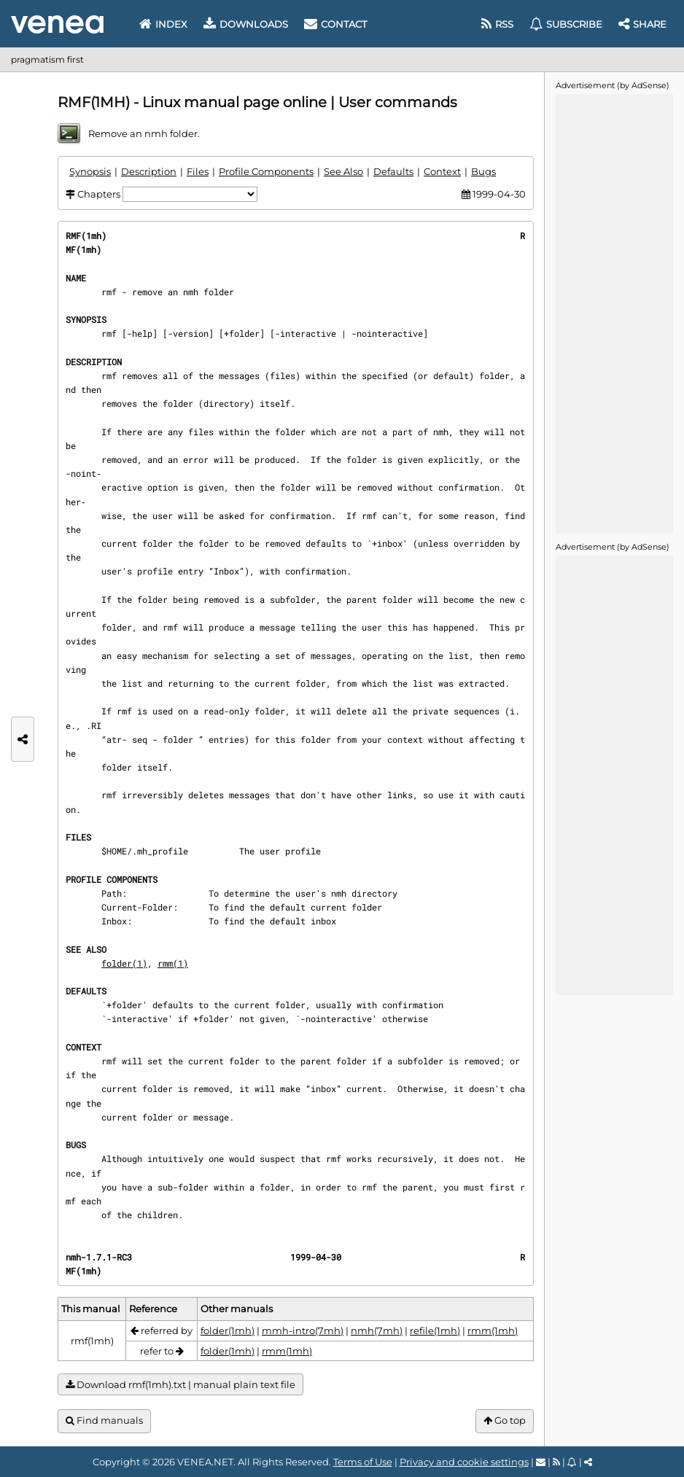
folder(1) (124, 963)
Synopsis (90, 171)
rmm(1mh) (492, 1330)
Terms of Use (362, 1462)
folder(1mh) (227, 1330)
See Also (343, 171)
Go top (504, 1420)
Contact (335, 24)
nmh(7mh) (377, 1330)
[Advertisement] (614, 312)
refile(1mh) (435, 1330)
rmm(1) (173, 963)
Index (163, 24)
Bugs (483, 171)
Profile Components (266, 171)
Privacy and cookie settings (464, 1462)
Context (442, 171)
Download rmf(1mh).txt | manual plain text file (180, 1385)
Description (148, 171)
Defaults (393, 171)
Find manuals (104, 1420)
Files (198, 171)
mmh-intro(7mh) (302, 1330)
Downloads (245, 24)
